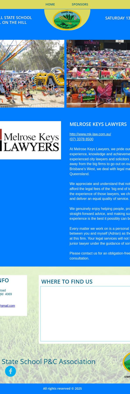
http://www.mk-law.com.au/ (90, 134)
